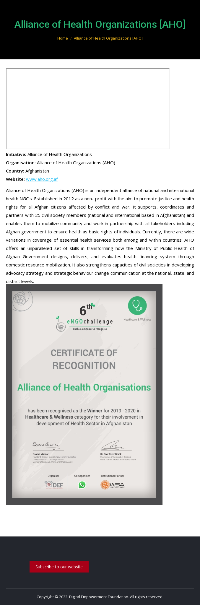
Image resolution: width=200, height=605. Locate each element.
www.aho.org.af (42, 179)
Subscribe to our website (59, 567)
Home (62, 38)
